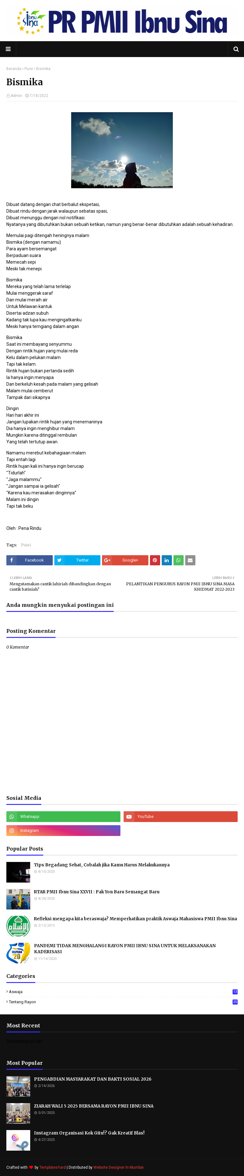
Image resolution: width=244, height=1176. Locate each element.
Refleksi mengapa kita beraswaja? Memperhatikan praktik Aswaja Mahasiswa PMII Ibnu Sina (135, 919)
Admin (16, 95)
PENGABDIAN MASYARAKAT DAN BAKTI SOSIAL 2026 (93, 1079)
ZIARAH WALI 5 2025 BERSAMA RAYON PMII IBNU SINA (93, 1106)
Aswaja (123, 991)
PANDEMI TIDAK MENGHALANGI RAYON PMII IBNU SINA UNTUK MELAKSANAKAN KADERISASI (125, 949)
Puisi (28, 69)
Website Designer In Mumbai (118, 1167)
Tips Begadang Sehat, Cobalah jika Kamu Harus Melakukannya (102, 865)
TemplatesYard (52, 1167)
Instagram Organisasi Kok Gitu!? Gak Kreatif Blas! (89, 1133)
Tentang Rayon (123, 1001)
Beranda (13, 69)
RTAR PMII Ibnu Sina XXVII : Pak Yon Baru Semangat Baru (96, 892)
